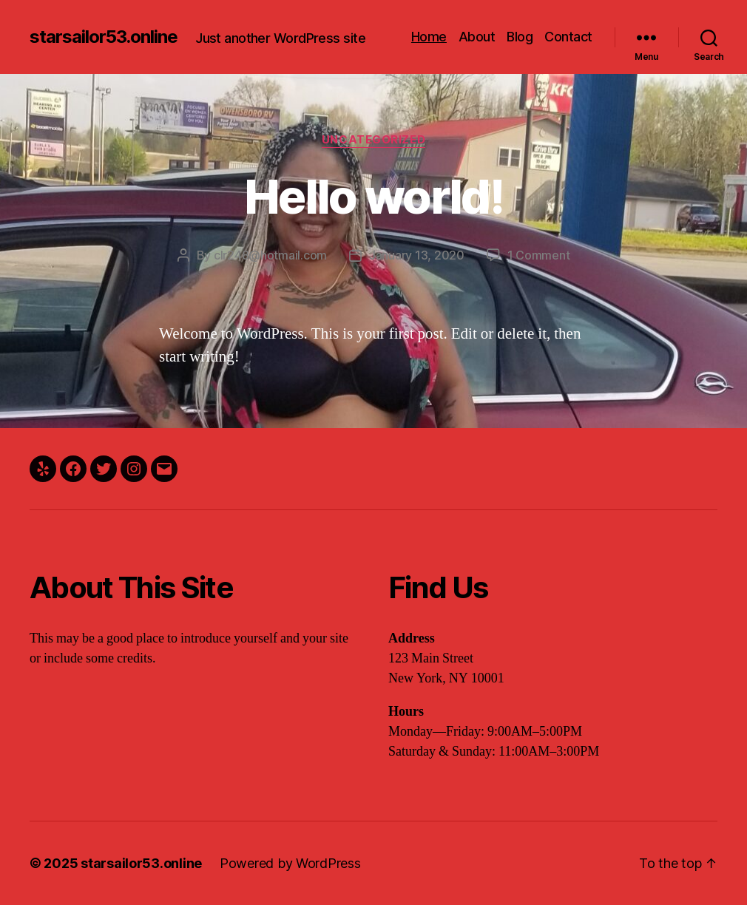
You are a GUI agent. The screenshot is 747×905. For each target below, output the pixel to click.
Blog (520, 36)
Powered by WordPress (290, 863)
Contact (568, 36)
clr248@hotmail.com (270, 255)
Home (429, 36)
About (477, 36)
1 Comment (538, 255)
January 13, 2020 (416, 255)
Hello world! (373, 196)
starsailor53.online (104, 37)
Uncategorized (373, 139)
